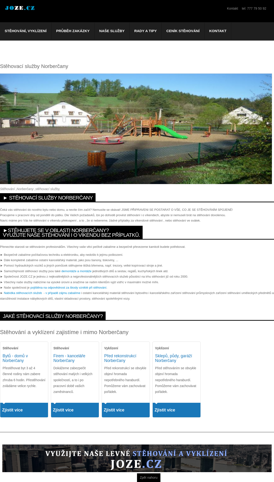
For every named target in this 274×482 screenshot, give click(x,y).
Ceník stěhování (183, 31)
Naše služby (112, 31)
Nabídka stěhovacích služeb (23, 293)
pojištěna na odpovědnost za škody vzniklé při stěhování (68, 287)
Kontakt (217, 31)
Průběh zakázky (73, 31)
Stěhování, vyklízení (26, 31)
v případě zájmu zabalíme (62, 293)
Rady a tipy (145, 31)
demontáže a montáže (76, 271)
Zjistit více (12, 410)
